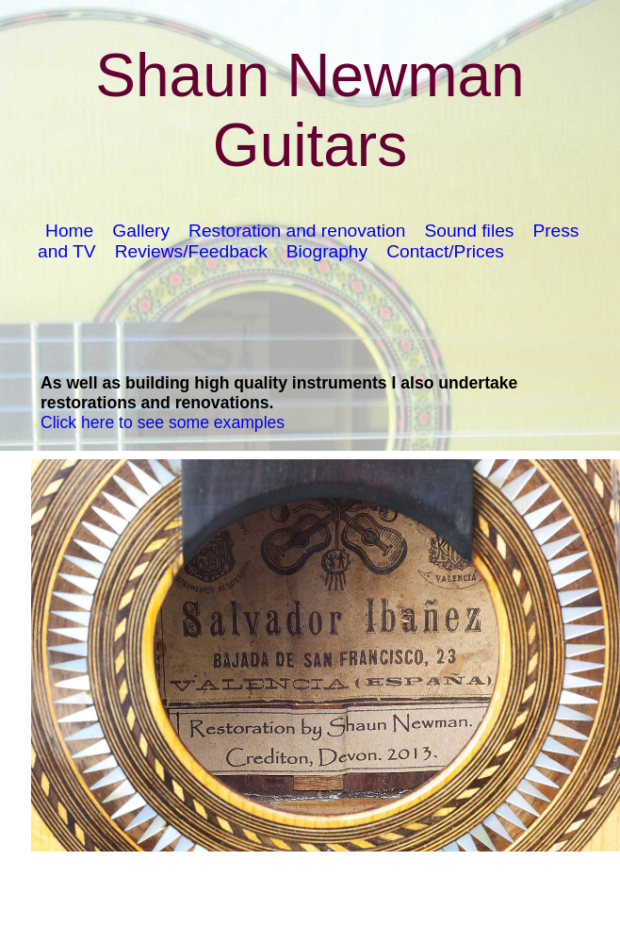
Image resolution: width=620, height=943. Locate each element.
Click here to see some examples (163, 422)
